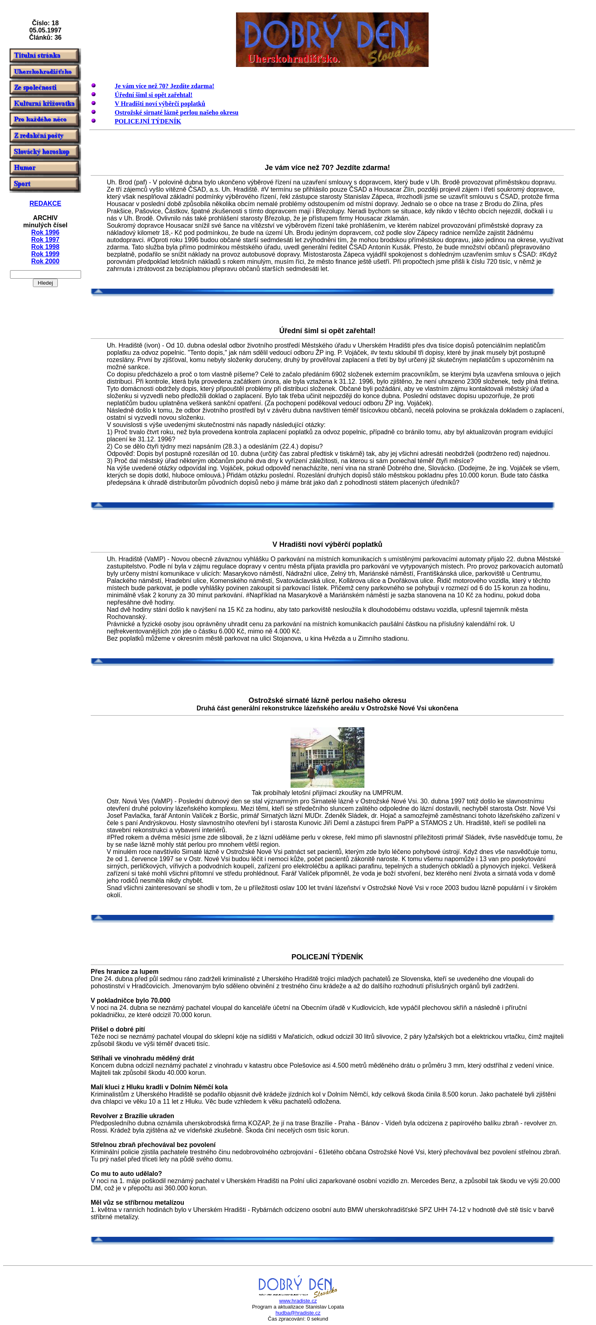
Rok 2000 (45, 261)
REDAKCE (45, 203)
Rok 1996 (45, 232)
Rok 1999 (45, 254)
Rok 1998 (45, 246)
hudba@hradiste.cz (297, 1313)
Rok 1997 (45, 239)
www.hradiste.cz (298, 1301)
